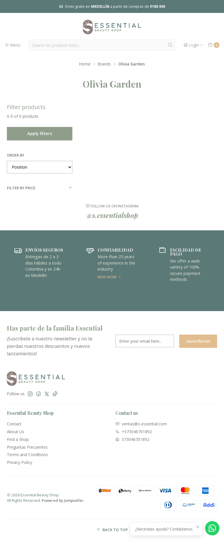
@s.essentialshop (112, 215)
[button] (112, 529)
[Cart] (214, 45)
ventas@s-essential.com (141, 424)
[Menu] (12, 45)
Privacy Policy (19, 462)
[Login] (193, 45)
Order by (15, 155)
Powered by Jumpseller (63, 500)
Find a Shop (18, 439)
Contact (14, 424)
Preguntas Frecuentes (27, 447)
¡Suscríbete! (198, 349)
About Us (15, 431)
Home (84, 64)
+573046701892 (133, 431)
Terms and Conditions (27, 454)
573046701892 (132, 439)
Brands (104, 64)
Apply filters (39, 133)
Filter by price (39, 187)
